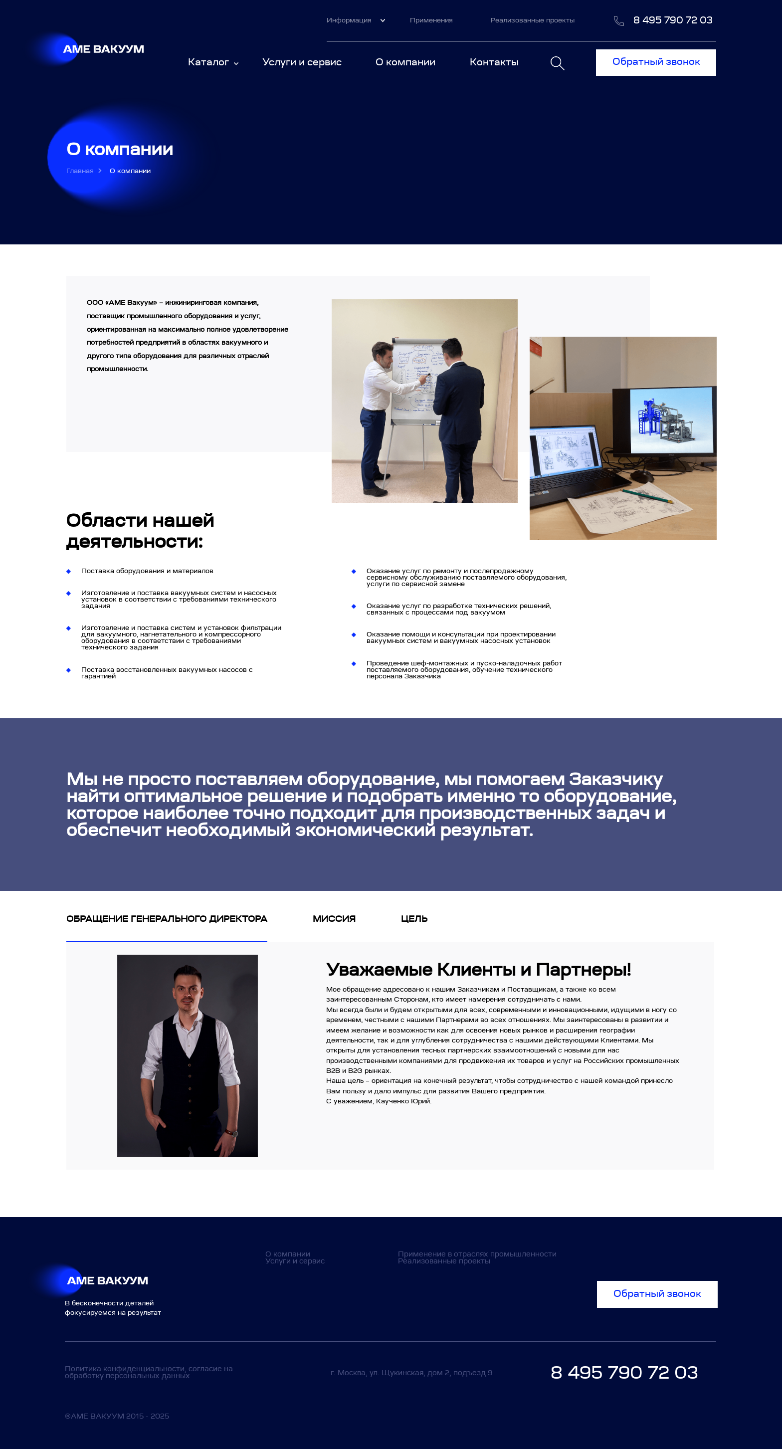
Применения (431, 20)
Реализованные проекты (533, 20)
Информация (356, 20)
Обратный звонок (656, 61)
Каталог (213, 62)
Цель (414, 918)
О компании (405, 62)
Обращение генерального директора (166, 918)
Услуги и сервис (302, 62)
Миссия (334, 918)
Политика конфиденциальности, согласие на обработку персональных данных (149, 1372)
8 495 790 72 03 (673, 20)
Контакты (494, 62)
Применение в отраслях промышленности (477, 1253)
